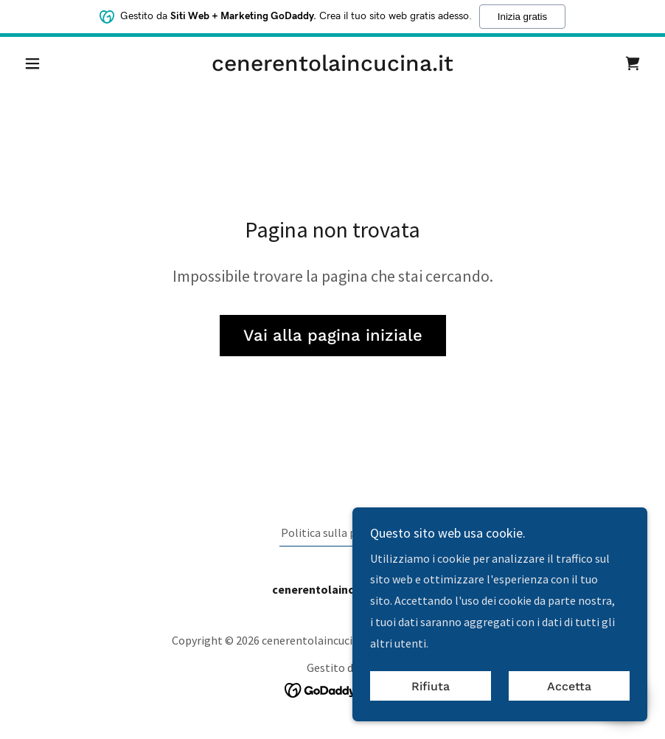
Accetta (569, 686)
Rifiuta (430, 686)
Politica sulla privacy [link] (333, 532)
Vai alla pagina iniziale (332, 335)
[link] (332, 66)
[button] (65, 63)
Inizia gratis (522, 15)
